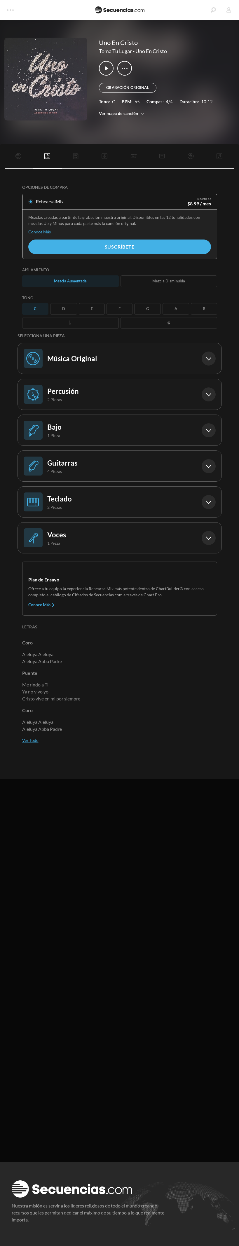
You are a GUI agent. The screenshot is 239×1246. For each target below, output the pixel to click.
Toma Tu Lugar (115, 51)
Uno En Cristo (151, 51)
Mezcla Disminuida (168, 281)
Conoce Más (39, 231)
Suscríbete (120, 246)
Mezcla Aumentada (70, 281)
